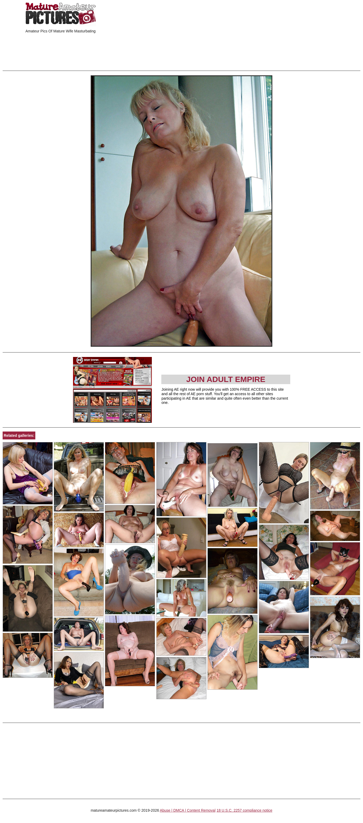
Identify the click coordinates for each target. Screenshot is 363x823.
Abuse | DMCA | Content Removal (187, 810)
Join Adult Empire (225, 379)
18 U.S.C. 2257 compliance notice (244, 810)
